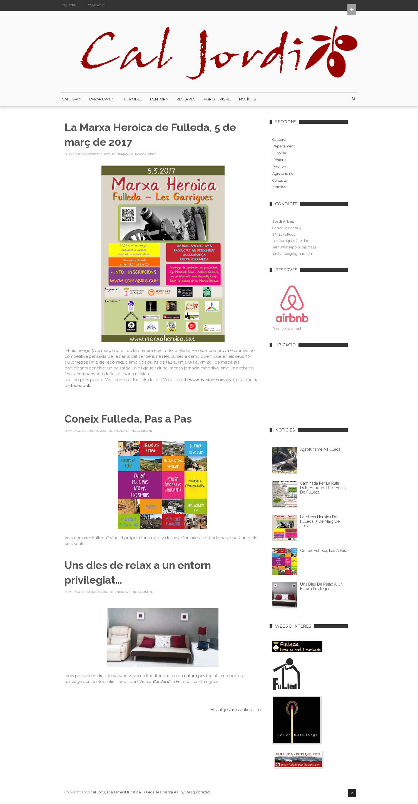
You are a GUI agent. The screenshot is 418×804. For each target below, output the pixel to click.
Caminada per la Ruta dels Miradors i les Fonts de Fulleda (323, 487)
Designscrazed (197, 792)
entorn (190, 675)
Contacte (96, 5)
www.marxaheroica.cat (211, 379)
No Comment (145, 154)
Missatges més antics (231, 709)
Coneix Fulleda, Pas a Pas (128, 419)
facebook (80, 385)
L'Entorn (159, 99)
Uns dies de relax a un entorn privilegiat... (321, 586)
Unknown (125, 154)
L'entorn (279, 160)
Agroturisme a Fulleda (320, 449)
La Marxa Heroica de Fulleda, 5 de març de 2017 (320, 521)
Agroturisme (217, 99)
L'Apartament (102, 99)
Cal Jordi (69, 5)
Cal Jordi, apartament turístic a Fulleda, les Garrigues (134, 792)
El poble (133, 99)
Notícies (247, 99)
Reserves (186, 99)
